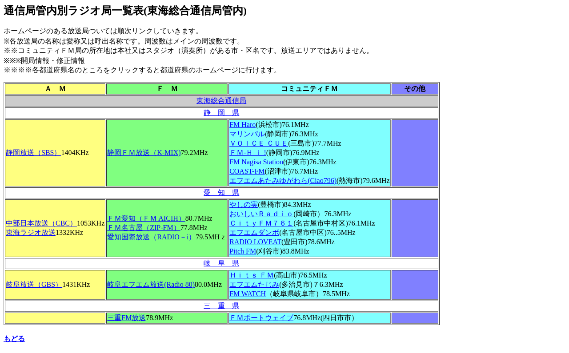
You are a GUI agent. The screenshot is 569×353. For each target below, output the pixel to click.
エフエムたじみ (254, 284)
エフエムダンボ (254, 232)
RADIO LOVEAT (255, 242)
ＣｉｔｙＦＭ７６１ (261, 223)
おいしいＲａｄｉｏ (261, 214)
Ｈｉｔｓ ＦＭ (251, 275)
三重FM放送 (126, 317)
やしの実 (243, 204)
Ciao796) (283, 180)
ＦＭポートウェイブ (261, 317)
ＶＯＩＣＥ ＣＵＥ (258, 143)
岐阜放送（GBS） (34, 284)
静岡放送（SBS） (33, 152)
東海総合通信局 (221, 100)
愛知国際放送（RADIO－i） (151, 237)
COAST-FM (246, 171)
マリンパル (247, 134)
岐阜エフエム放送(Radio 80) (151, 284)
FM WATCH (247, 293)
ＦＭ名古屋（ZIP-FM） (143, 227)
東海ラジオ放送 (31, 232)
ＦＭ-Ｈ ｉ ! (247, 152)
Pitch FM (242, 251)
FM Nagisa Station (256, 162)
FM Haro (242, 124)
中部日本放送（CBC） (41, 223)
